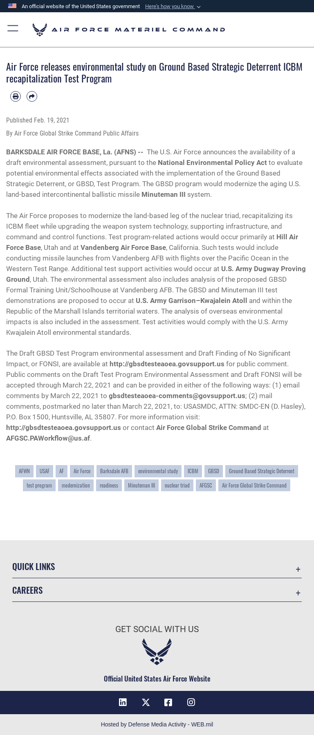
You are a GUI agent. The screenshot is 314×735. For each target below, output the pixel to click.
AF (61, 471)
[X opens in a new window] (145, 702)
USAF (44, 471)
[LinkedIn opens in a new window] (123, 702)
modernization (76, 485)
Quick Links (33, 566)
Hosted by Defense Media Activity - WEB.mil (157, 724)
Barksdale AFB (114, 471)
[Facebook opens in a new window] (168, 702)
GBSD (213, 471)
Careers (27, 590)
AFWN (24, 471)
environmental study (158, 471)
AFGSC (206, 485)
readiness (109, 485)
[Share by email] (32, 96)
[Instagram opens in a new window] (191, 702)
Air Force (82, 471)
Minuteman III (141, 485)
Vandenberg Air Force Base (123, 247)
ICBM (193, 471)
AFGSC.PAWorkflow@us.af (48, 438)
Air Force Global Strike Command (208, 427)
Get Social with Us (157, 629)
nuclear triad (177, 485)
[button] (173, 6)
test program (39, 485)
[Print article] (15, 96)
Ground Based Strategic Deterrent (261, 471)
